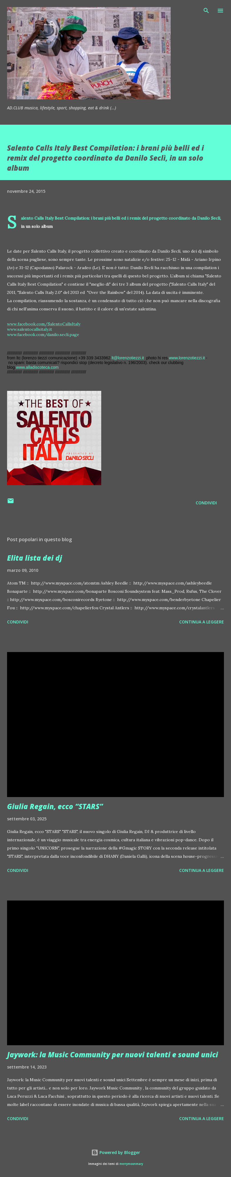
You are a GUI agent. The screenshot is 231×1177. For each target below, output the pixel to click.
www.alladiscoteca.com (37, 367)
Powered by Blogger (115, 1152)
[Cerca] (206, 10)
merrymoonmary (131, 1164)
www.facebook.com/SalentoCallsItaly (43, 324)
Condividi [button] (206, 503)
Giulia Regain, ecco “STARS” (55, 806)
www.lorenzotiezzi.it (187, 357)
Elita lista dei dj (34, 558)
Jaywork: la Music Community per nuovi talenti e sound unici (112, 1054)
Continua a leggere (201, 622)
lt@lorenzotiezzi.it (128, 357)
